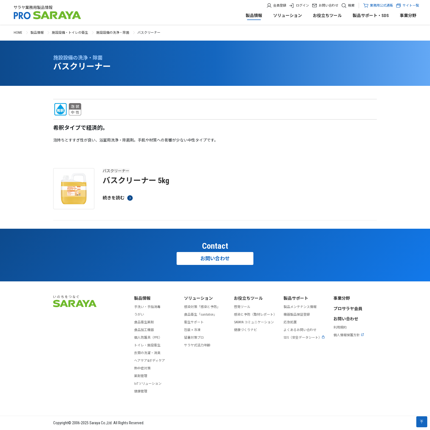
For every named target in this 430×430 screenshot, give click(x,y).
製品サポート (296, 298)
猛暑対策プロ (194, 338)
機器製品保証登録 (297, 314)
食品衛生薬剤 (144, 322)
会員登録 (279, 5)
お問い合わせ (328, 5)
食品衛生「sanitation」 (200, 314)
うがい (139, 314)
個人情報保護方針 (348, 335)
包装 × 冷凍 (192, 330)
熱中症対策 (142, 368)
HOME (18, 33)
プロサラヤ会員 (347, 308)
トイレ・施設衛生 (147, 345)
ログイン (302, 5)
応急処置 (290, 322)
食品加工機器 (144, 330)
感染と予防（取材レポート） (255, 314)
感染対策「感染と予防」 (202, 307)
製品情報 (254, 15)
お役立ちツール (327, 15)
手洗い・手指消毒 (147, 307)
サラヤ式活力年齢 (197, 345)
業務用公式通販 (381, 5)
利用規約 (340, 327)
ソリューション (287, 15)
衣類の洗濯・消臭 (147, 353)
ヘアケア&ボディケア (149, 361)
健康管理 (140, 391)
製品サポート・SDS (371, 15)
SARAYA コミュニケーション (254, 322)
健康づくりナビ (245, 330)
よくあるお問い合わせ (300, 330)
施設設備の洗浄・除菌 (112, 33)
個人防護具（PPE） (148, 338)
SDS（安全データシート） (304, 338)
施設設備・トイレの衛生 (70, 33)
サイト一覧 (407, 5)
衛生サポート (194, 322)
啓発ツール (242, 307)
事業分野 (408, 15)
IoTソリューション (148, 384)
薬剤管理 (140, 376)
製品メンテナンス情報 (300, 307)
